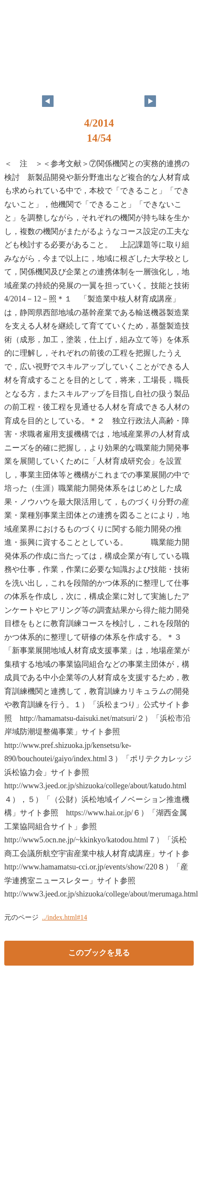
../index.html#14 (64, 917)
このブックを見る (99, 952)
